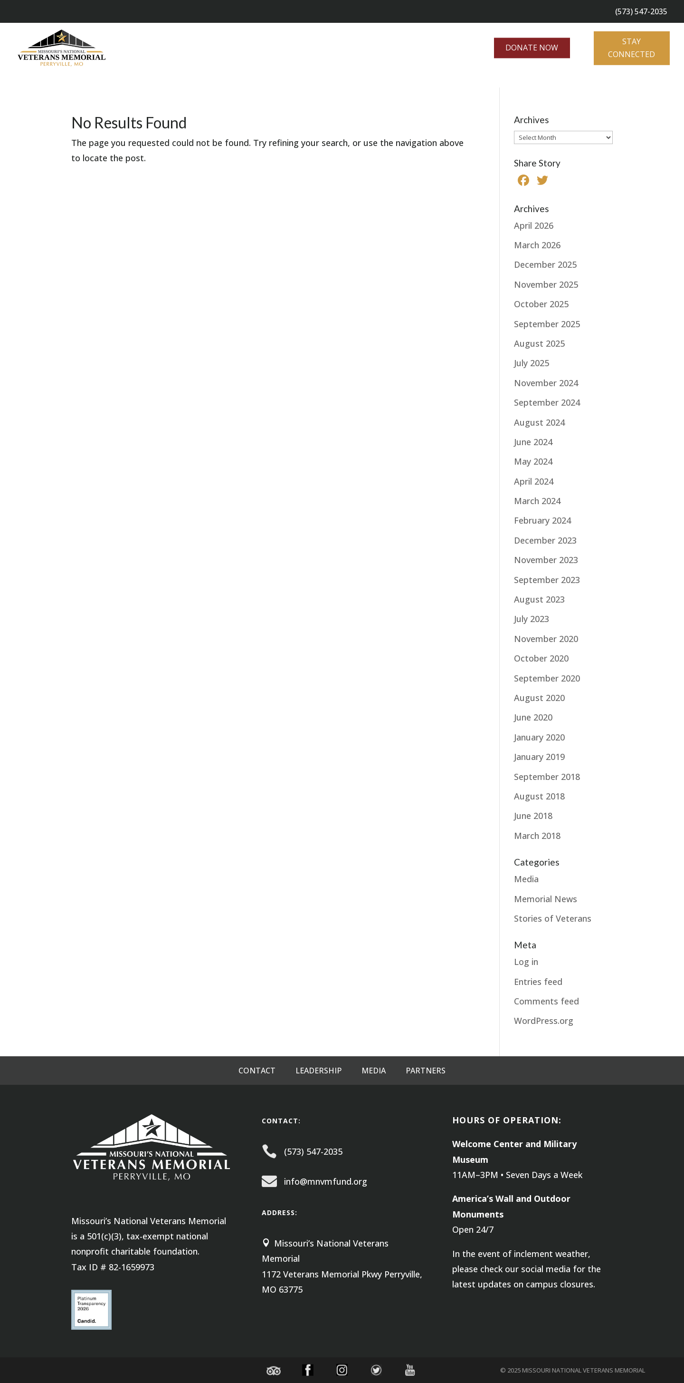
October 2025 (541, 304)
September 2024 (547, 402)
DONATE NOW (531, 47)
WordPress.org (543, 1020)
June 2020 (533, 717)
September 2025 (547, 324)
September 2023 (547, 579)
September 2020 (547, 678)
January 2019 (539, 756)
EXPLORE (63, 81)
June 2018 (533, 815)
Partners (426, 1071)
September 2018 (547, 776)
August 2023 (539, 599)
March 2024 (537, 500)
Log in (526, 961)
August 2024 (539, 422)
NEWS (188, 81)
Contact (257, 1071)
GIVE (148, 81)
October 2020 (541, 658)
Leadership (318, 1071)
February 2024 (542, 520)
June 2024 (533, 442)
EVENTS (114, 81)
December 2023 (545, 540)
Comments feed (546, 1001)
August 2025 (539, 343)
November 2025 (546, 284)
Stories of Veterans (552, 918)
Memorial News (545, 899)
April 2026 (533, 225)
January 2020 (539, 737)
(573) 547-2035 (313, 1151)
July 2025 (531, 363)
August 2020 (539, 697)
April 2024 (533, 481)
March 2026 (537, 245)
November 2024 (546, 383)
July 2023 (531, 618)
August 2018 (539, 796)
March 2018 (537, 835)
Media (526, 879)
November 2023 (546, 559)
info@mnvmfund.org (325, 1181)
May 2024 (533, 461)
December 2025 (545, 264)
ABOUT (13, 81)
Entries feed (538, 981)
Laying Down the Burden (271, 81)
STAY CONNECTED (631, 46)
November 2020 (546, 638)
